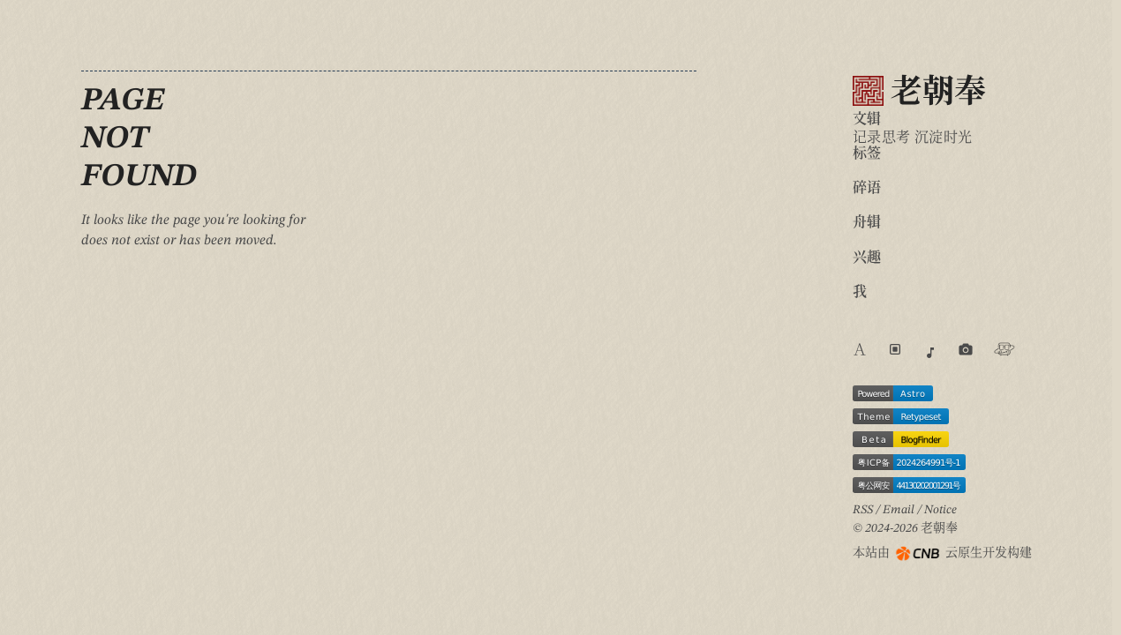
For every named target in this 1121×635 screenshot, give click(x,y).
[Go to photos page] (966, 349)
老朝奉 (920, 92)
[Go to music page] (930, 352)
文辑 (867, 120)
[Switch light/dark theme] (895, 349)
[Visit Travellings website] (1004, 349)
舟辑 (867, 223)
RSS (863, 510)
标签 (867, 154)
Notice (940, 510)
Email (898, 510)
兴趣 (867, 258)
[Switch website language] (860, 352)
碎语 (867, 189)
